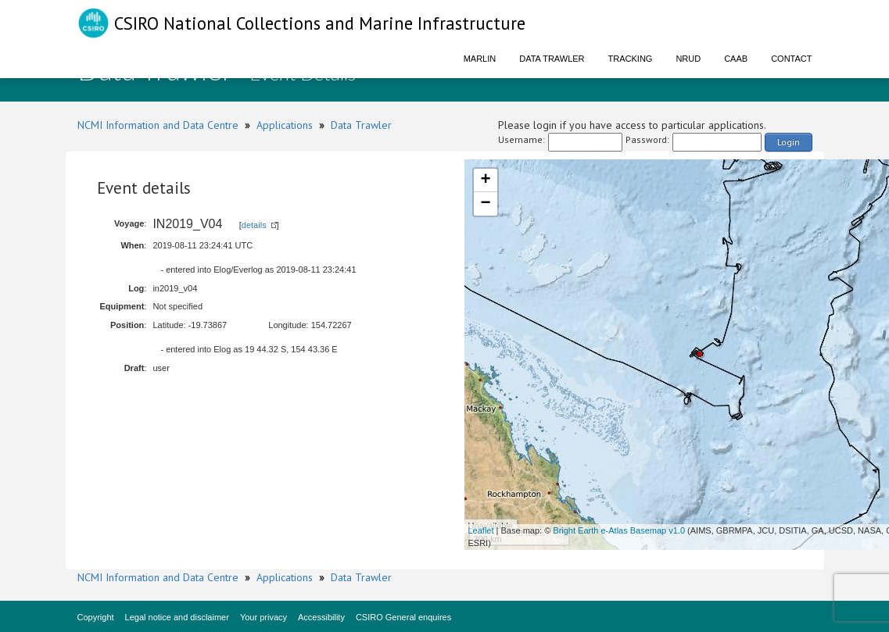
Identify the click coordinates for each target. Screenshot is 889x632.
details (254, 225)
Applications (284, 125)
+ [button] (485, 180)
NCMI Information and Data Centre (157, 125)
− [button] (485, 204)
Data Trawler (551, 58)
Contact (791, 58)
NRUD (688, 58)
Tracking (630, 58)
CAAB (735, 58)
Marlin (480, 58)
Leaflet (481, 530)
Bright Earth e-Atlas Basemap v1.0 (619, 530)
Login (788, 142)
